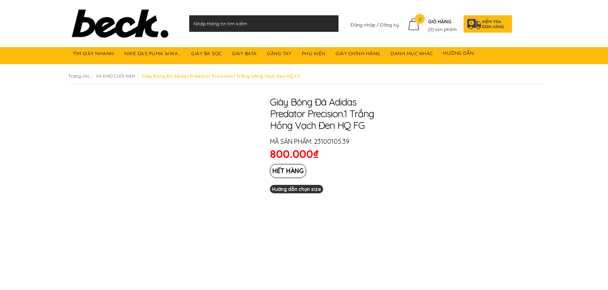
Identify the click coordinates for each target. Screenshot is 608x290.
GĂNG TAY (280, 55)
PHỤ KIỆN (314, 55)
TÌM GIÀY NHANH (94, 55)
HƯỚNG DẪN (459, 54)
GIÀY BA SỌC (207, 55)
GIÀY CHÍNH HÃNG (359, 55)
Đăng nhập (363, 25)
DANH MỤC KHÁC (412, 55)
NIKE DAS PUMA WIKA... (153, 55)
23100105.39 (331, 141)
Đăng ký (389, 25)
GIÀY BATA (245, 55)
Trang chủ (79, 76)
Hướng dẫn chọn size (296, 189)
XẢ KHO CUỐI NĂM (115, 76)
